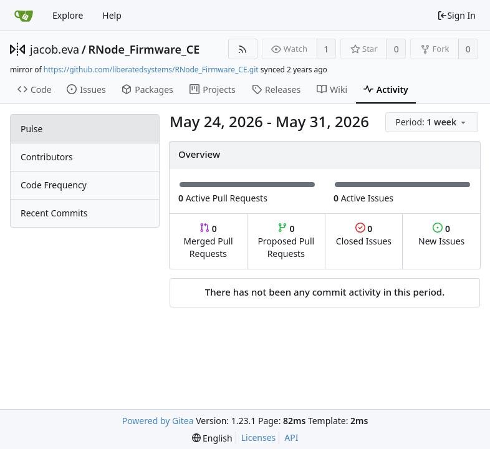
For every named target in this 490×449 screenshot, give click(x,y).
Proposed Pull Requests (285, 241)
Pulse (31, 129)
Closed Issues (364, 235)
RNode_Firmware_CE (143, 49)
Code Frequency (54, 185)
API (291, 437)
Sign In (456, 15)
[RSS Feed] (242, 49)
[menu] (432, 122)
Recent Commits (54, 213)
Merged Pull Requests (208, 241)
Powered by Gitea (158, 421)
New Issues (441, 235)
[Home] (23, 15)
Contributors (47, 157)
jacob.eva (54, 49)
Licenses (258, 437)
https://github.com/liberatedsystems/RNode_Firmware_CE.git (151, 69)
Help (112, 15)
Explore (67, 15)
